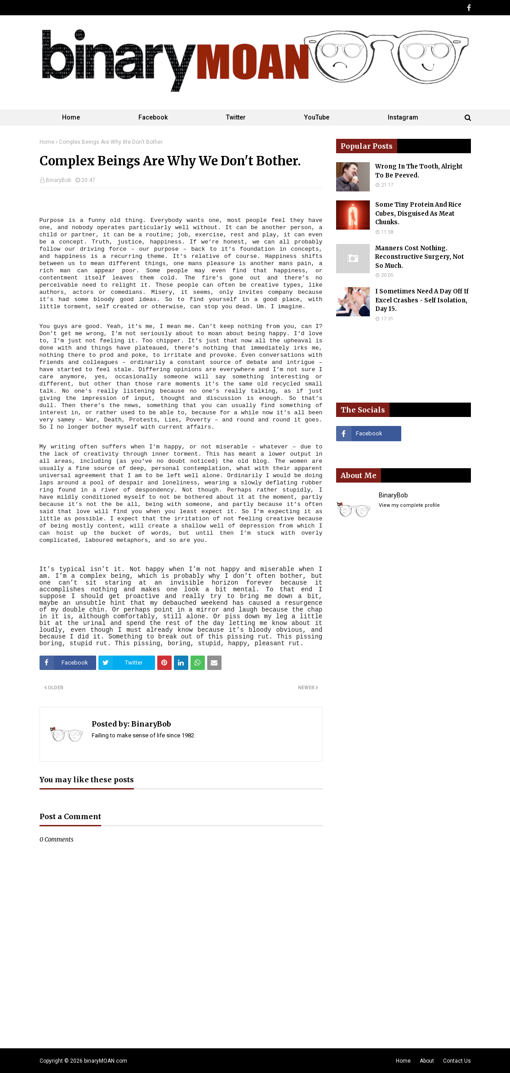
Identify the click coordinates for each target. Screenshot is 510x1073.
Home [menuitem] (71, 117)
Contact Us (457, 1061)
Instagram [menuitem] (403, 117)
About (427, 1061)
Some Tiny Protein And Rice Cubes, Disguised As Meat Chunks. (418, 213)
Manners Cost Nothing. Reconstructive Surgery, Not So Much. (419, 257)
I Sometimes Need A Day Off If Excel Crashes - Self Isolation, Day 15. (422, 300)
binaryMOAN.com (105, 1061)
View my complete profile (409, 505)
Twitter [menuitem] (236, 117)
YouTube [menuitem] (316, 117)
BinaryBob (58, 180)
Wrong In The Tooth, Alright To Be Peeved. (419, 171)
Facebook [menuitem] (153, 117)
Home (47, 142)
